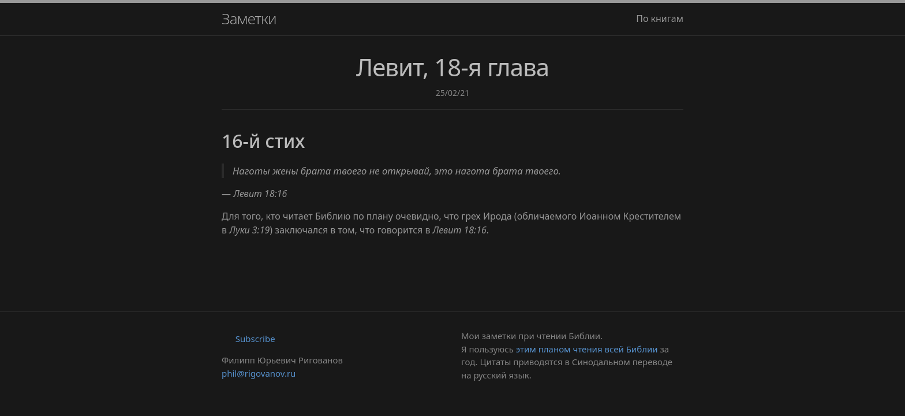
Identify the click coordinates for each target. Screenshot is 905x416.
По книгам (659, 18)
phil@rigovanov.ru (259, 373)
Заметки (249, 18)
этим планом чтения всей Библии (587, 349)
